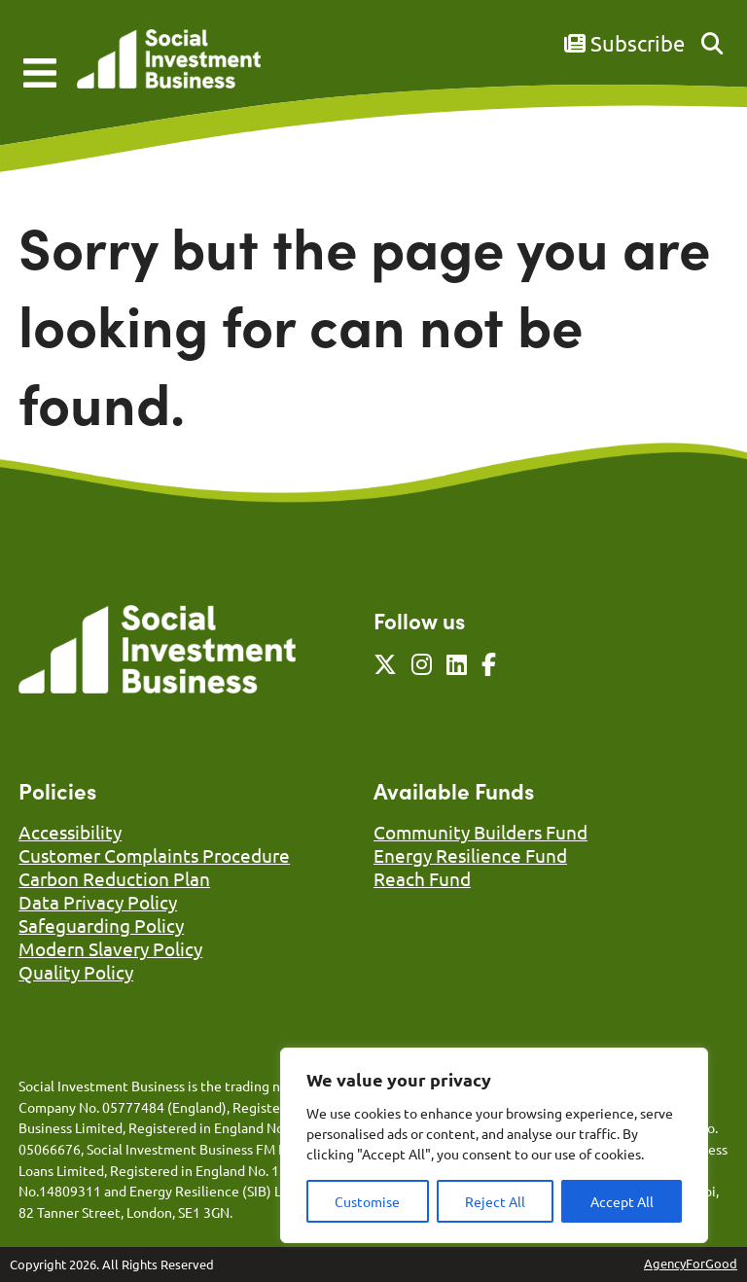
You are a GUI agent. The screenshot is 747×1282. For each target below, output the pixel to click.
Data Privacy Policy (97, 901)
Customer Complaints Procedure (154, 855)
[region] (494, 1145)
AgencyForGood (690, 1263)
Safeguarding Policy (101, 925)
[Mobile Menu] (39, 73)
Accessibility (70, 831)
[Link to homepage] (169, 60)
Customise (367, 1201)
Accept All (622, 1201)
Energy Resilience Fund (470, 855)
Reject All (495, 1201)
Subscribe (624, 42)
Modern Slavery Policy (110, 948)
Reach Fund (422, 878)
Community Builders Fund (480, 831)
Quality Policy (75, 971)
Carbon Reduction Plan (114, 878)
